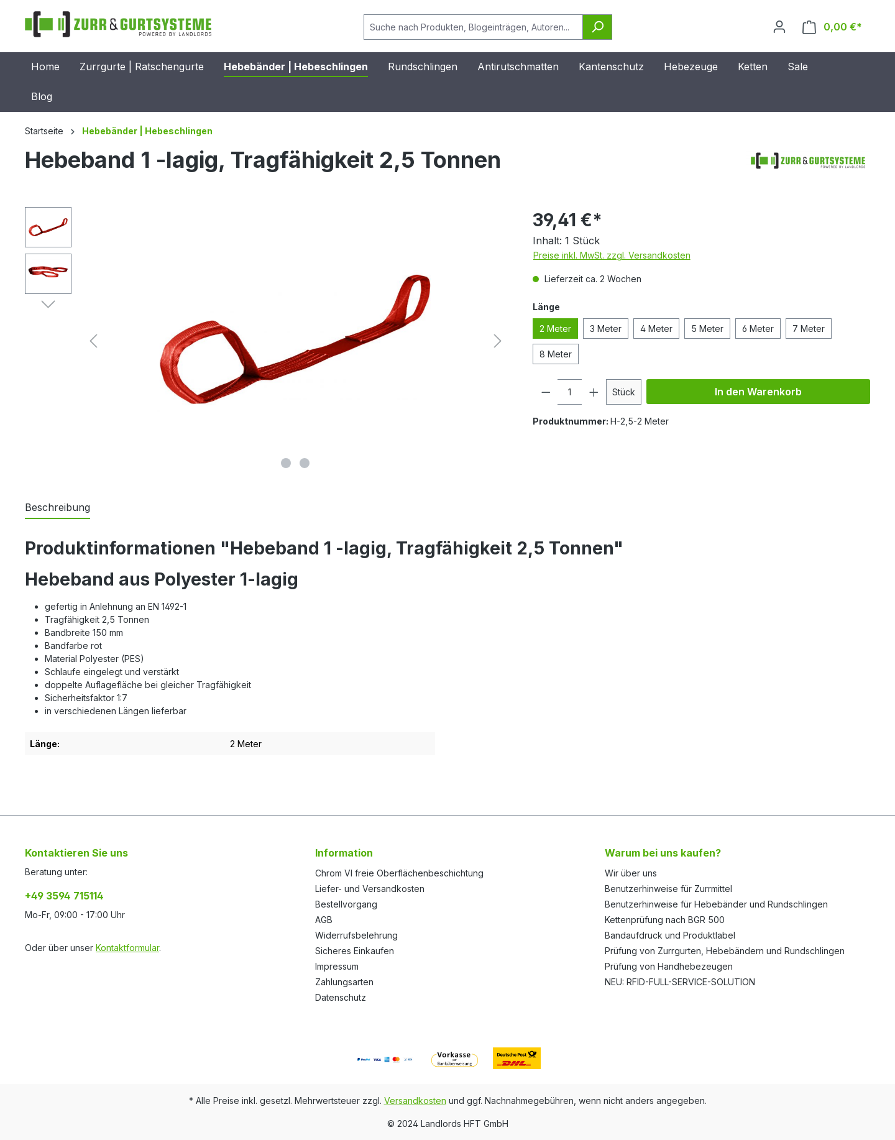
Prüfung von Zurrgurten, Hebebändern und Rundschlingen (725, 950)
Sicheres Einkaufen (354, 950)
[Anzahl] (570, 392)
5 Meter (707, 328)
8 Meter (555, 354)
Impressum (337, 966)
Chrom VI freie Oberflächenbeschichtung (399, 873)
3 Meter (606, 328)
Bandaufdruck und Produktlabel (670, 935)
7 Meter (808, 328)
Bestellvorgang (346, 904)
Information (344, 853)
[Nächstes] (498, 341)
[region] (266, 340)
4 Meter (656, 328)
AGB (324, 919)
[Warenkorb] (832, 27)
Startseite (44, 131)
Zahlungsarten (344, 982)
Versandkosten (415, 1100)
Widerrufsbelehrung (356, 935)
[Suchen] (597, 27)
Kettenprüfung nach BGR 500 (665, 919)
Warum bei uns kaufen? (663, 853)
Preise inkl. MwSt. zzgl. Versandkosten (612, 255)
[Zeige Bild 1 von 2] (286, 463)
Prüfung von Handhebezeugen (669, 966)
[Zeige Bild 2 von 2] (305, 463)
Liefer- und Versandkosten (370, 888)
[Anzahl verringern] (546, 392)
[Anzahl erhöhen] (594, 392)
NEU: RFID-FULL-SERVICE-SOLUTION (680, 982)
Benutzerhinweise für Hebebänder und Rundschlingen (716, 904)
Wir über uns (631, 873)
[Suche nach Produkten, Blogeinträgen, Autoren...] (473, 27)
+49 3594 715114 (64, 895)
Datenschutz (340, 997)
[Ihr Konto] (779, 26)
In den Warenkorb (758, 391)
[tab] (57, 508)
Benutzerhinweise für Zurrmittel (668, 888)
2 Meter (555, 328)
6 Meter (758, 328)
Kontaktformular (127, 947)
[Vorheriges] (93, 341)
